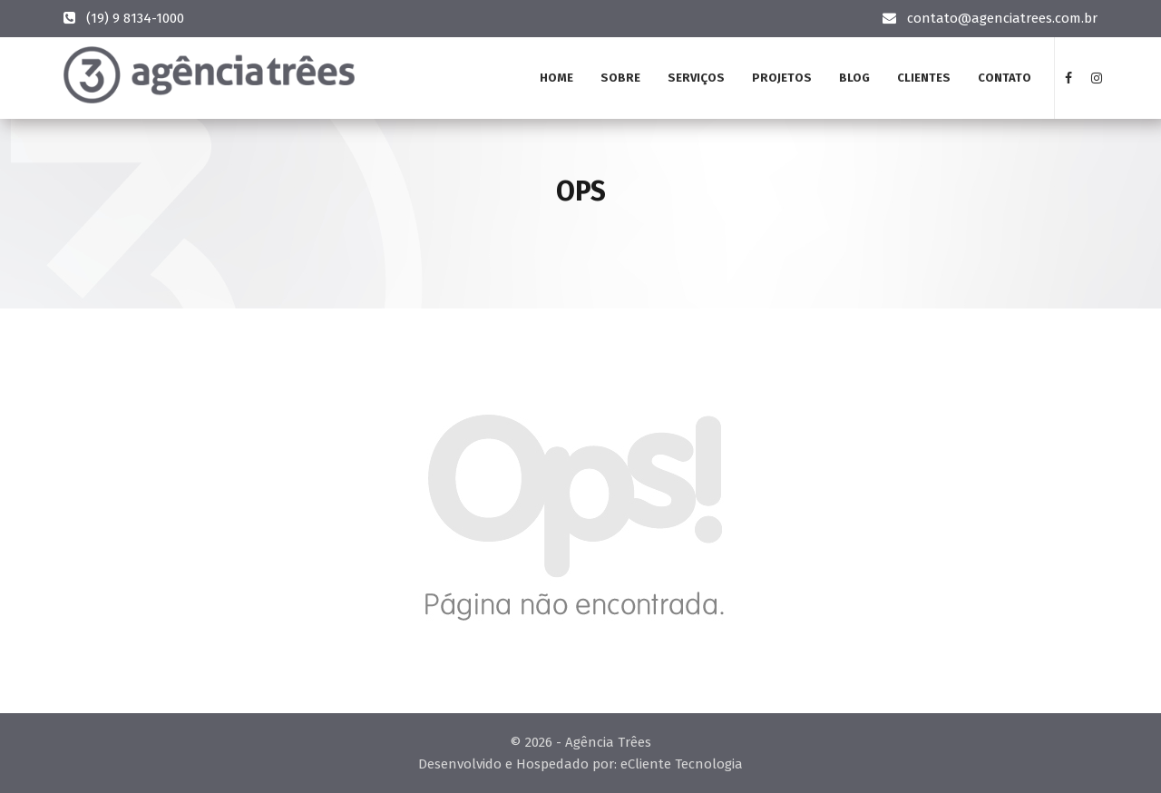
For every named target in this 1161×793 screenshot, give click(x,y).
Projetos (782, 77)
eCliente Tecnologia (681, 764)
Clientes (924, 77)
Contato (1004, 77)
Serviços (696, 77)
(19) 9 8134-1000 (135, 18)
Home (556, 77)
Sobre (620, 77)
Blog (854, 77)
